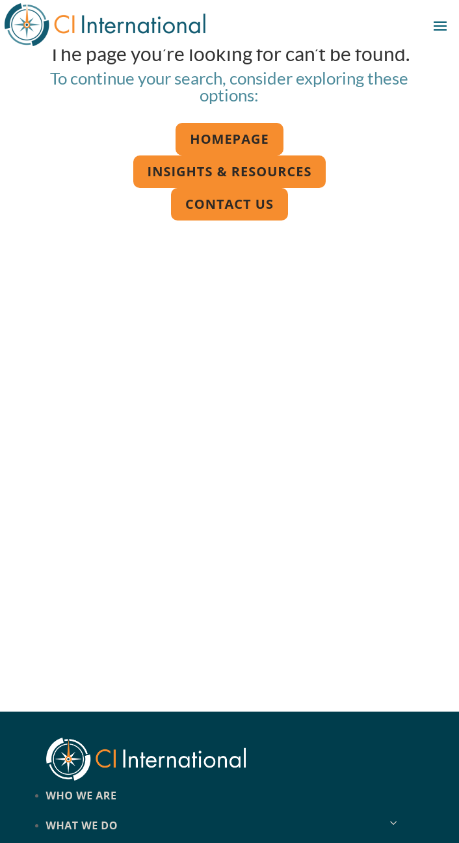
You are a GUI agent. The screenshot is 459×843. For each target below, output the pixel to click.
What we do (82, 825)
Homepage (229, 139)
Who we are (81, 795)
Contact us (229, 204)
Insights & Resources (230, 171)
